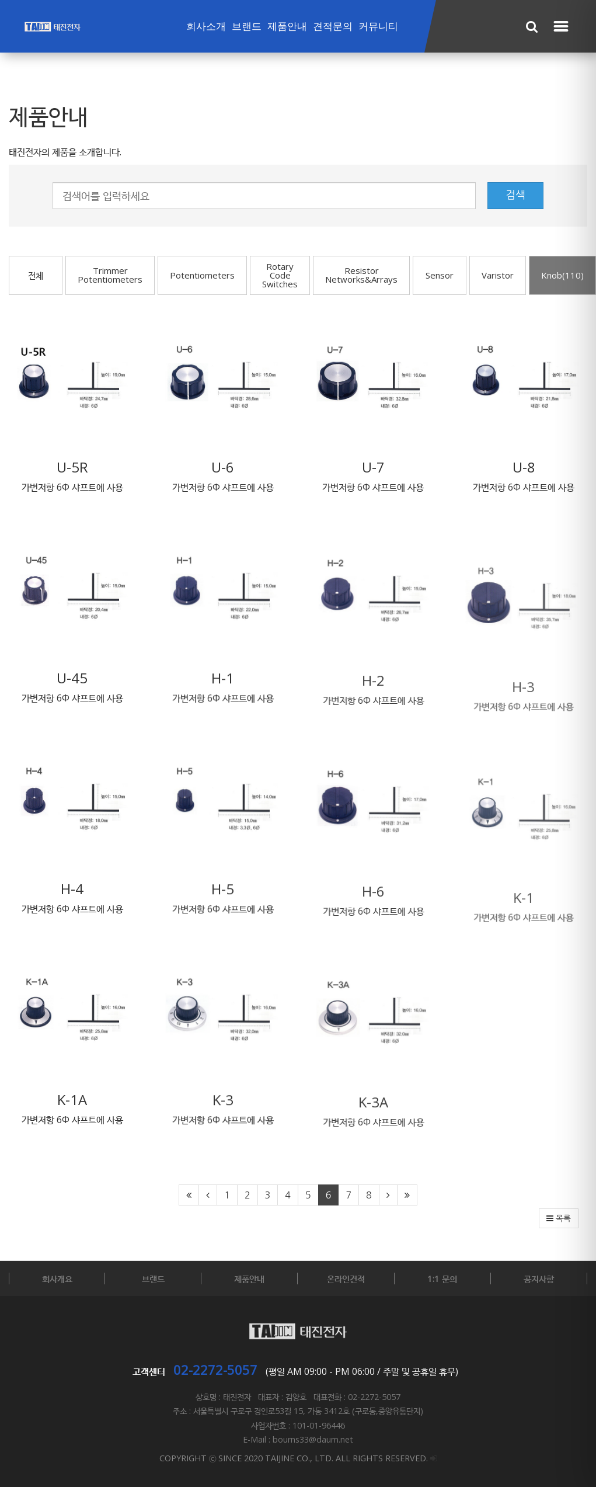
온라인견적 (346, 1278)
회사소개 (206, 26)
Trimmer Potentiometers (110, 275)
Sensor (440, 275)
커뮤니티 (378, 26)
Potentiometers (202, 275)
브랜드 (247, 26)
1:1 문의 (442, 1278)
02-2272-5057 (215, 1369)
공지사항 (539, 1278)
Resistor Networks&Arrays (361, 275)
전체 (35, 275)
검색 (515, 195)
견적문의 (333, 26)
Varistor (498, 275)
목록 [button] (558, 1218)
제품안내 (287, 26)
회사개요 (57, 1278)
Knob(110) (562, 275)
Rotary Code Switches (280, 275)
